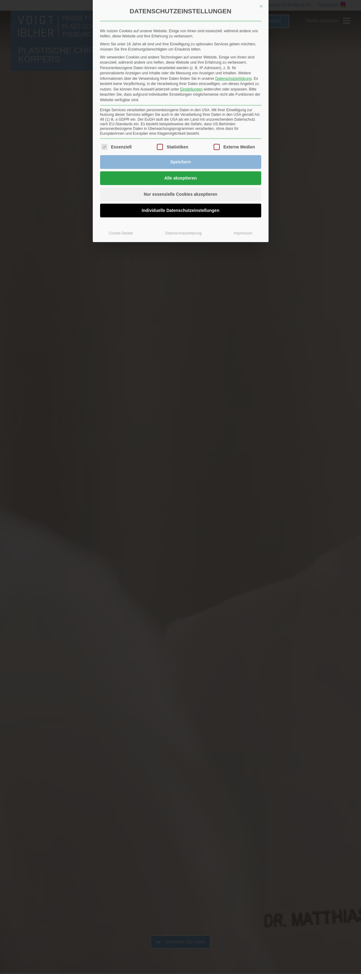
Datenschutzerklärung (233, 18)
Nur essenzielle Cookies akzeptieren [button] (180, 133)
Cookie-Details (121, 173)
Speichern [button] (180, 101)
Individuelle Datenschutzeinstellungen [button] (180, 149)
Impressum (243, 173)
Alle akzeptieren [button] (180, 117)
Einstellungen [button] (191, 29)
